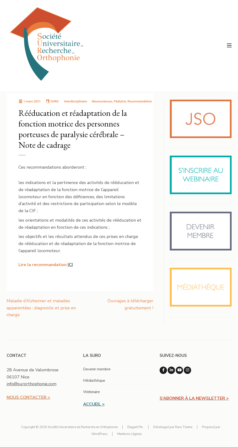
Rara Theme (183, 427)
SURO (55, 101)
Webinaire (91, 391)
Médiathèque (94, 380)
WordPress (99, 434)
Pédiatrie (120, 101)
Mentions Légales (129, 434)
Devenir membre (97, 369)
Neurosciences (102, 101)
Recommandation (140, 101)
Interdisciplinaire (75, 101)
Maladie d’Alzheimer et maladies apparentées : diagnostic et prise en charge (41, 308)
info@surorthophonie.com (31, 384)
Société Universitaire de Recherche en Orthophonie (83, 427)
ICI (70, 264)
